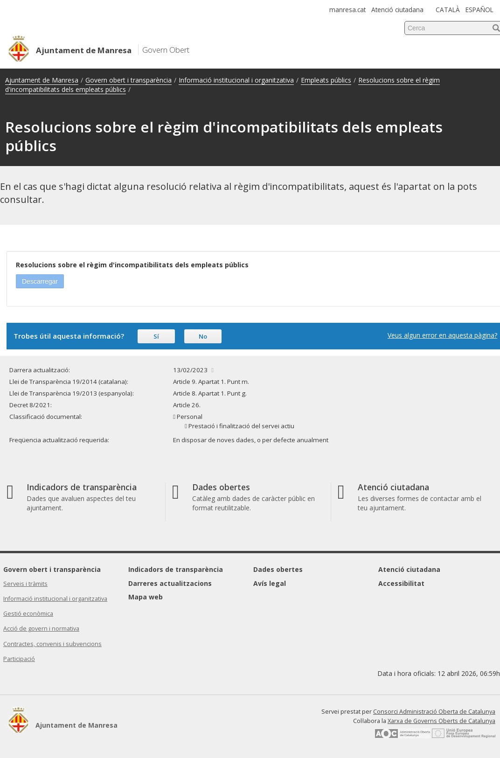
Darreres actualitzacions (170, 583)
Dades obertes (278, 569)
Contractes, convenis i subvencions (52, 644)
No (203, 336)
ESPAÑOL (479, 9)
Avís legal (269, 583)
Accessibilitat (401, 583)
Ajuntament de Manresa (41, 80)
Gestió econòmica (28, 614)
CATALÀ (448, 9)
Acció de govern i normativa (41, 629)
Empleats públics (326, 80)
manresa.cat (347, 9)
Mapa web (145, 596)
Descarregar (40, 281)
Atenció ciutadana (397, 9)
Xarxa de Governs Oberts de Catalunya (441, 721)
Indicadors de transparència (175, 569)
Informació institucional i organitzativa (236, 80)
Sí (156, 336)
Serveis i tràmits (25, 584)
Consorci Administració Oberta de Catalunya (434, 712)
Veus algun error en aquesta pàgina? (442, 335)
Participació (19, 659)
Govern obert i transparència (128, 80)
